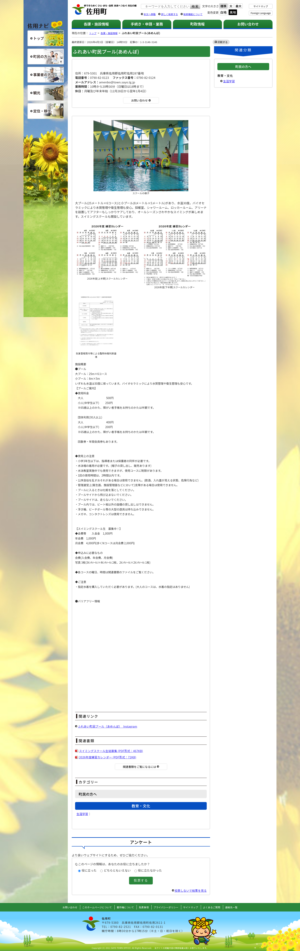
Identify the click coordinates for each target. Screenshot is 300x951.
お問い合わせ (248, 23)
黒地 (233, 12)
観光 (45, 93)
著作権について (123, 907)
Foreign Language (261, 13)
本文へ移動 (150, 14)
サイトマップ (261, 6)
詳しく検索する (169, 14)
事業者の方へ (45, 75)
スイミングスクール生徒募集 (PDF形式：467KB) (112, 751)
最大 (239, 6)
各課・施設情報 (96, 23)
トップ (93, 33)
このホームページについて (93, 907)
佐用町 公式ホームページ (104, 9)
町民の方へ (45, 56)
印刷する (223, 42)
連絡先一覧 (237, 907)
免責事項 (143, 907)
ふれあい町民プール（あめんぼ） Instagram (108, 726)
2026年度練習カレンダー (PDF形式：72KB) (108, 757)
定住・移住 (45, 111)
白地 (223, 12)
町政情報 (197, 23)
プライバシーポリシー (167, 907)
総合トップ (45, 38)
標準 (223, 6)
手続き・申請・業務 (147, 23)
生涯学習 (82, 814)
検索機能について (193, 14)
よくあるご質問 (216, 907)
